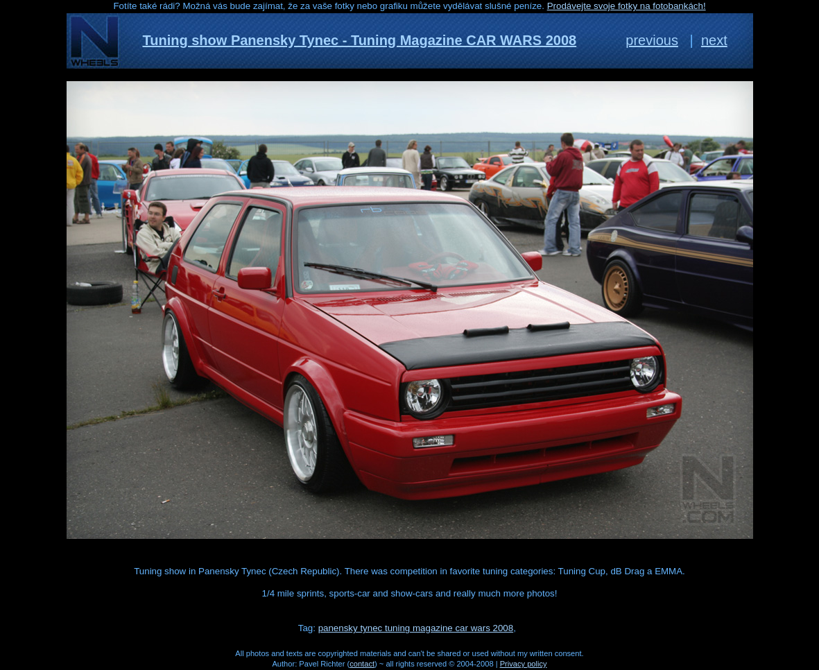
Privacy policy (523, 664)
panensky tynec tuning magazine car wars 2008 (416, 628)
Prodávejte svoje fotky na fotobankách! (626, 6)
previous (652, 40)
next (714, 40)
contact (362, 664)
